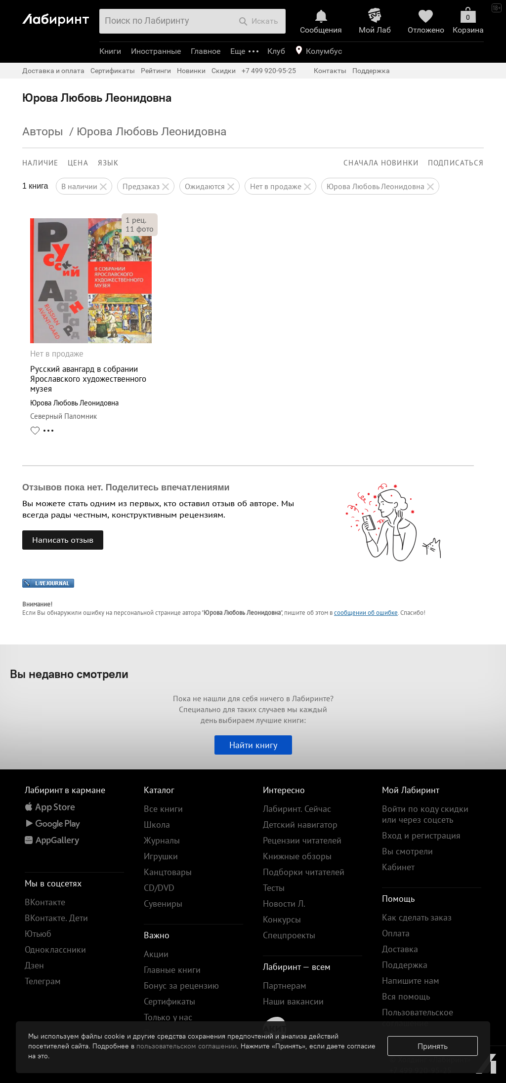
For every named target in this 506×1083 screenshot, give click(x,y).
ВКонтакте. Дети (56, 917)
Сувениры (163, 903)
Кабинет (398, 867)
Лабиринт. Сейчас (297, 808)
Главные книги (172, 969)
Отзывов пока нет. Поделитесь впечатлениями (126, 487)
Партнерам (284, 985)
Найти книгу (253, 745)
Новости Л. (284, 903)
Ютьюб (38, 933)
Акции (156, 954)
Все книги (163, 808)
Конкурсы (282, 919)
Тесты (274, 887)
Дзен (34, 965)
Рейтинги (156, 71)
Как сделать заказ (417, 917)
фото (140, 228)
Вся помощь (406, 996)
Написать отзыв (62, 540)
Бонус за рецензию (181, 985)
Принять (433, 1046)
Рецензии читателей (302, 840)
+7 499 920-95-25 (269, 71)
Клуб (276, 51)
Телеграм (43, 981)
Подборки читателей (303, 872)
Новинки (191, 71)
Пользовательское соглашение (417, 1017)
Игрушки (161, 856)
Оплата (396, 933)
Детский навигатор (300, 824)
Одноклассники (55, 949)
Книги (110, 51)
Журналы (162, 840)
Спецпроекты (289, 935)
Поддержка (371, 71)
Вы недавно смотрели (69, 673)
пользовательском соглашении (186, 1046)
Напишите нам (410, 980)
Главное (205, 51)
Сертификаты (112, 71)
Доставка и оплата (53, 71)
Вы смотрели (407, 851)
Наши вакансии (293, 1001)
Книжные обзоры (297, 856)
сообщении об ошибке (366, 612)
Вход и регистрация (421, 835)
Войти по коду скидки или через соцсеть (425, 814)
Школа (157, 824)
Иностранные (156, 51)
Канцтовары (168, 872)
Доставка (400, 949)
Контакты (330, 71)
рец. (136, 219)
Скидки (223, 71)
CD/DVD (159, 887)
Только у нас (168, 1017)
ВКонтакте (45, 902)
